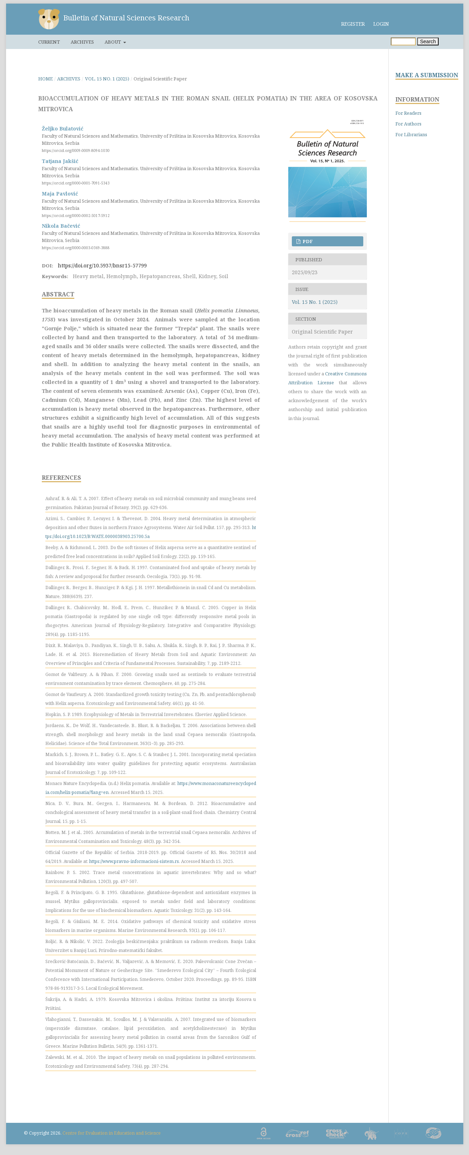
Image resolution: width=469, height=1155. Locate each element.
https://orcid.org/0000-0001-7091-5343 (76, 183)
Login (381, 23)
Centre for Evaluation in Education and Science (112, 1133)
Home (45, 78)
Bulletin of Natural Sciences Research (126, 18)
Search (428, 41)
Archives (82, 42)
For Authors (408, 123)
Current (49, 42)
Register (353, 23)
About (113, 42)
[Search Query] (403, 41)
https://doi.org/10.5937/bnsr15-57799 (102, 265)
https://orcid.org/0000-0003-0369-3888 (76, 247)
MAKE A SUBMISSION (426, 75)
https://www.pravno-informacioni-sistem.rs (134, 861)
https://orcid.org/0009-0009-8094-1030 (76, 150)
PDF (307, 241)
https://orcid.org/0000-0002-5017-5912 (76, 215)
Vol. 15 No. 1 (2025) (107, 78)
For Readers (408, 113)
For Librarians (411, 134)
